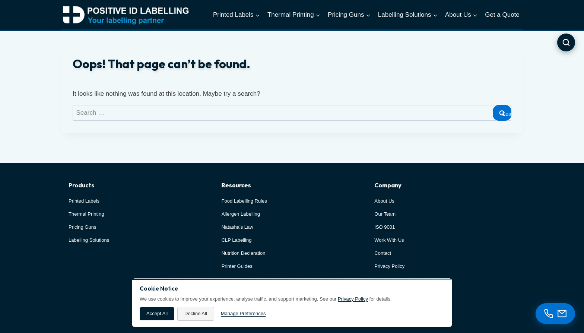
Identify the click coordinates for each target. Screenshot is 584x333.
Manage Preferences (243, 313)
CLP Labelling (237, 240)
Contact (382, 253)
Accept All (157, 313)
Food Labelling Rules (244, 201)
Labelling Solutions (89, 240)
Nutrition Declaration (244, 253)
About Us (384, 201)
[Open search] (566, 42)
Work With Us (389, 240)
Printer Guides (237, 266)
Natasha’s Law (237, 227)
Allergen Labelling (241, 214)
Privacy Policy (353, 299)
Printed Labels (84, 201)
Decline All (195, 313)
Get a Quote (502, 14)
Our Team (385, 214)
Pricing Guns (82, 227)
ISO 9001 (384, 227)
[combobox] (292, 113)
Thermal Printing (86, 214)
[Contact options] (555, 313)
